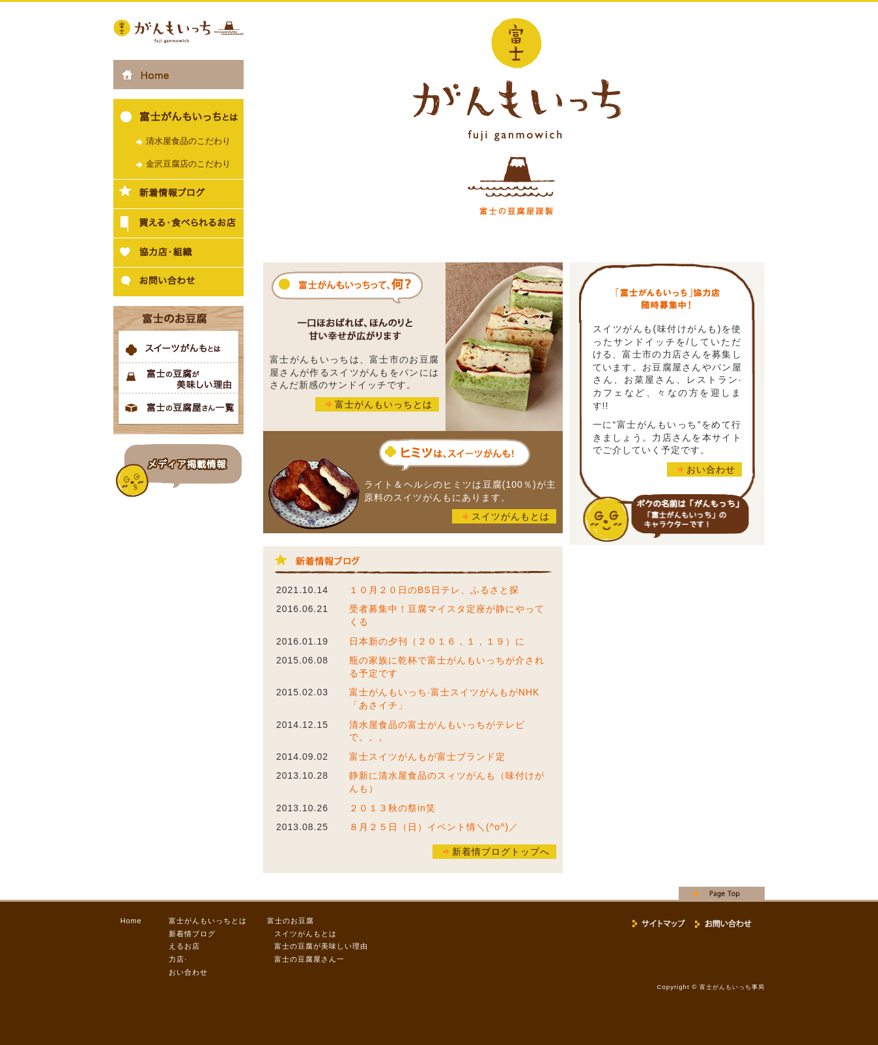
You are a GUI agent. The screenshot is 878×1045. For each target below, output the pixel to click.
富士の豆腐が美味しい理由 (321, 946)
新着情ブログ (192, 934)
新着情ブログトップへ (501, 851)
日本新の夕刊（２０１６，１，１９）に (437, 641)
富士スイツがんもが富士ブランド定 (427, 756)
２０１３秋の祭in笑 (392, 808)
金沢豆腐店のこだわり (188, 164)
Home (131, 921)
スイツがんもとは (511, 516)
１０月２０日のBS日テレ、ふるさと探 (434, 590)
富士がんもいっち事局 (732, 987)
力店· (178, 959)
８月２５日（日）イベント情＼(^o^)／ (433, 827)
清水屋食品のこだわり (188, 141)
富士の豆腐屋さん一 (309, 959)
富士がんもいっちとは (383, 404)
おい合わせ (711, 469)
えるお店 (184, 946)
